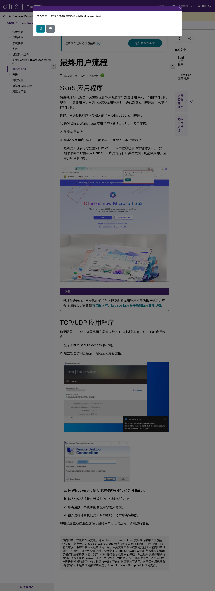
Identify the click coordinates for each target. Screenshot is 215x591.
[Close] (180, 8)
